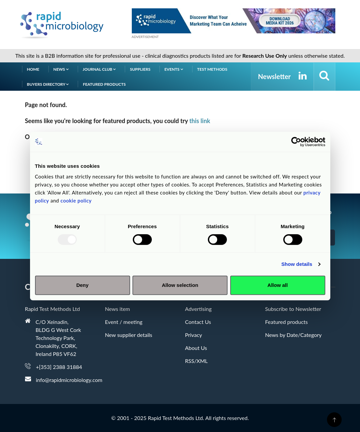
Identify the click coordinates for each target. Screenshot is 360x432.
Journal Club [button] (99, 69)
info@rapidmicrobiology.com (69, 380)
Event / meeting (123, 322)
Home (33, 69)
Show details (296, 264)
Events (173, 69)
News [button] (61, 69)
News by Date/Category (293, 335)
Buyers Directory (48, 84)
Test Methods (212, 69)
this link (199, 120)
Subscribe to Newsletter (293, 309)
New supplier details (128, 335)
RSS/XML (196, 361)
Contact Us (198, 322)
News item (117, 309)
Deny (82, 285)
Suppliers (140, 69)
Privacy (193, 335)
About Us (196, 348)
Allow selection (180, 285)
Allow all (278, 285)
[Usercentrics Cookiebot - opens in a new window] (296, 142)
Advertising (198, 309)
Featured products (104, 84)
